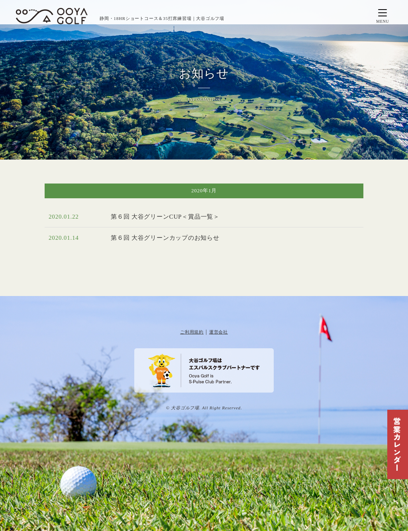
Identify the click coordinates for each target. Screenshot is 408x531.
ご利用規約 (192, 332)
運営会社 (218, 332)
